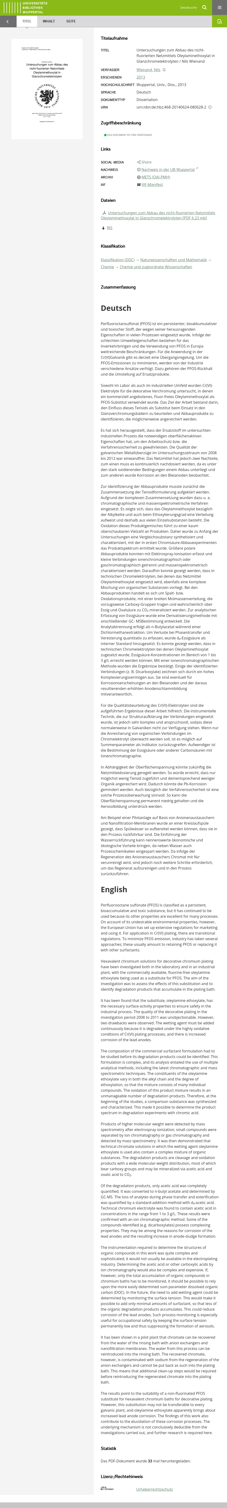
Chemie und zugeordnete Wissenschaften (156, 266)
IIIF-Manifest (152, 184)
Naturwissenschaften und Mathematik (173, 259)
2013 (141, 77)
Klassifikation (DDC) (118, 259)
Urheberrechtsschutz (154, 1489)
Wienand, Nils (148, 69)
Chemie (107, 266)
